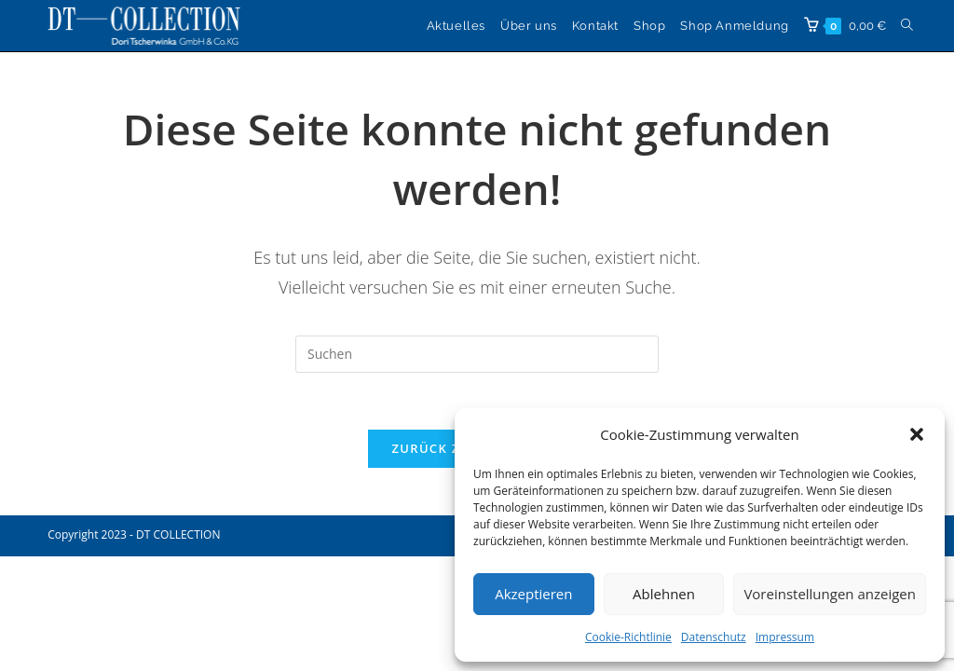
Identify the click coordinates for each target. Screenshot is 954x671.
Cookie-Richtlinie (628, 637)
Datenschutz (713, 637)
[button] (916, 434)
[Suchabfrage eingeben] (477, 354)
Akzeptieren (533, 593)
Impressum (785, 637)
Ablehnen (664, 593)
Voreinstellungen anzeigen (829, 593)
